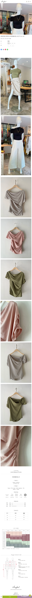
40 (14, 43)
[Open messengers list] (30, 596)
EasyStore (20, 589)
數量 (1, 45)
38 (12, 43)
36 (10, 43)
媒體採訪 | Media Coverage (16, 594)
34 (8, 43)
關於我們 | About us (16, 593)
